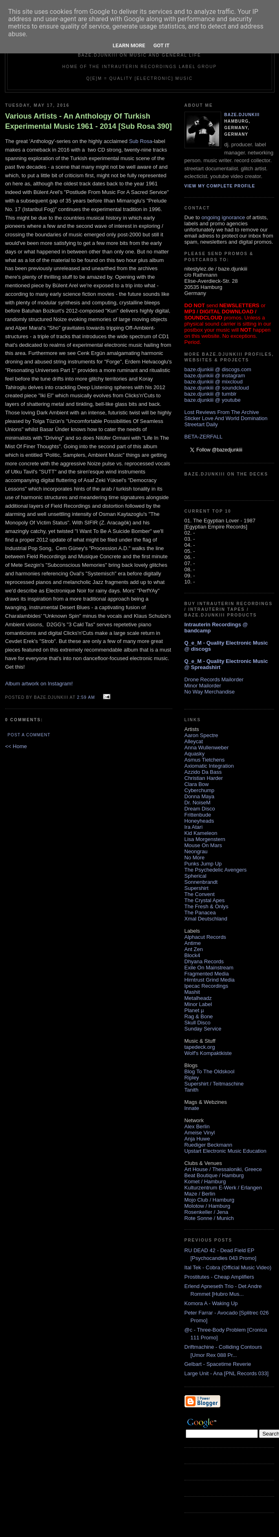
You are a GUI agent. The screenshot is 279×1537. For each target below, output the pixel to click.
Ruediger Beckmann (209, 1145)
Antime (193, 943)
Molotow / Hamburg (208, 1206)
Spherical (196, 876)
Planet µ (194, 1010)
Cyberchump (200, 790)
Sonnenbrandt (201, 882)
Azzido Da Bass (203, 772)
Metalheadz (198, 998)
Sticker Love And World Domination (226, 418)
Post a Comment (29, 735)
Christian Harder (204, 778)
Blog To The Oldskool (210, 1071)
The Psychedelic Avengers (216, 870)
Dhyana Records (204, 961)
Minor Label (198, 1004)
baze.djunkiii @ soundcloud (217, 388)
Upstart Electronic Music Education (226, 1151)
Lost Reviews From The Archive (222, 412)
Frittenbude (198, 815)
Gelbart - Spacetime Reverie (218, 1364)
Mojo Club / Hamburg (210, 1200)
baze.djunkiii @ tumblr (211, 394)
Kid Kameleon (201, 833)
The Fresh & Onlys (206, 906)
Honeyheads (199, 821)
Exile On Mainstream (209, 967)
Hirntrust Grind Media (210, 980)
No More (195, 857)
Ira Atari (194, 827)
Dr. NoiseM (198, 802)
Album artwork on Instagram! (39, 683)
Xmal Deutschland (206, 919)
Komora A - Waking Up (211, 1303)
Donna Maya (200, 796)
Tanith (192, 1090)
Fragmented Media (207, 974)
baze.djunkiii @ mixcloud (214, 382)
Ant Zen (194, 949)
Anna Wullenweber (207, 747)
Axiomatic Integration (209, 766)
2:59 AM (86, 697)
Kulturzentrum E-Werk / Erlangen (223, 1188)
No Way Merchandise (210, 692)
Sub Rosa (140, 141)
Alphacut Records (205, 937)
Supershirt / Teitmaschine (214, 1084)
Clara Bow (197, 784)
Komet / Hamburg (205, 1181)
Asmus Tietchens (205, 760)
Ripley (192, 1078)
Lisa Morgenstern (205, 839)
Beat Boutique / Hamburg (214, 1175)
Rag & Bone (199, 1016)
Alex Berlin (197, 1126)
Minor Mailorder (203, 686)
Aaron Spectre (201, 735)
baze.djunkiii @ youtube (213, 400)
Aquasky (195, 754)
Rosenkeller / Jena (206, 1212)
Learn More (129, 45)
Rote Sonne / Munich (209, 1218)
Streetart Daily (201, 424)
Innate (192, 1108)
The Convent (200, 894)
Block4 (192, 955)
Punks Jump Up (203, 864)
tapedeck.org (200, 1047)
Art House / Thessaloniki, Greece (223, 1169)
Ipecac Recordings (206, 986)
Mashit (192, 992)
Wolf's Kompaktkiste (208, 1053)
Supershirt (197, 888)
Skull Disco (198, 1023)
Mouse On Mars (203, 845)
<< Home (16, 746)
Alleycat (194, 741)
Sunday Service (203, 1029)
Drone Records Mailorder (214, 679)
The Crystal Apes (205, 900)
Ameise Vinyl (200, 1133)
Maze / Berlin (200, 1194)
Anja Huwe (197, 1139)
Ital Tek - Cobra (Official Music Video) (228, 1267)
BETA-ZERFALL (204, 437)
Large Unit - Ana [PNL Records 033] (227, 1373)
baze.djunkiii (242, 114)
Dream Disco (200, 809)
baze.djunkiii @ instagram (215, 375)
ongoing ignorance (223, 217)
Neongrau (196, 851)
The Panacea (200, 912)
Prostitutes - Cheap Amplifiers (219, 1277)
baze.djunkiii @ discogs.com (218, 369)
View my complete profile (220, 186)
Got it (161, 45)
